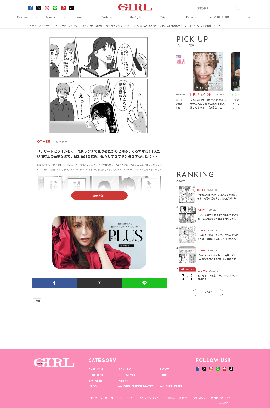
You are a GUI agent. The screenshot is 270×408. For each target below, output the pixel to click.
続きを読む (99, 195)
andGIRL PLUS (171, 386)
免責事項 (170, 398)
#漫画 (37, 300)
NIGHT (123, 380)
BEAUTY (124, 369)
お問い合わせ (200, 398)
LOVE (164, 369)
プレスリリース (98, 398)
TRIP (163, 375)
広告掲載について (221, 398)
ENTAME (95, 380)
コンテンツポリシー (150, 398)
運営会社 (184, 398)
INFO (92, 386)
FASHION (95, 369)
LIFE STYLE (127, 375)
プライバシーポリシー (123, 398)
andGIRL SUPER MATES (136, 386)
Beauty (50, 17)
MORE (208, 292)
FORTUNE (96, 375)
